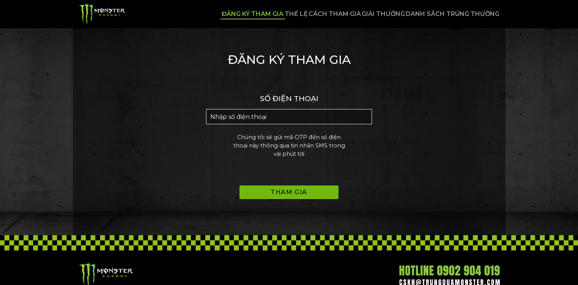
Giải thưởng (367, 13)
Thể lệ (251, 13)
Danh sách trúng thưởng (451, 13)
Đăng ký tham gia (194, 13)
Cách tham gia (305, 13)
